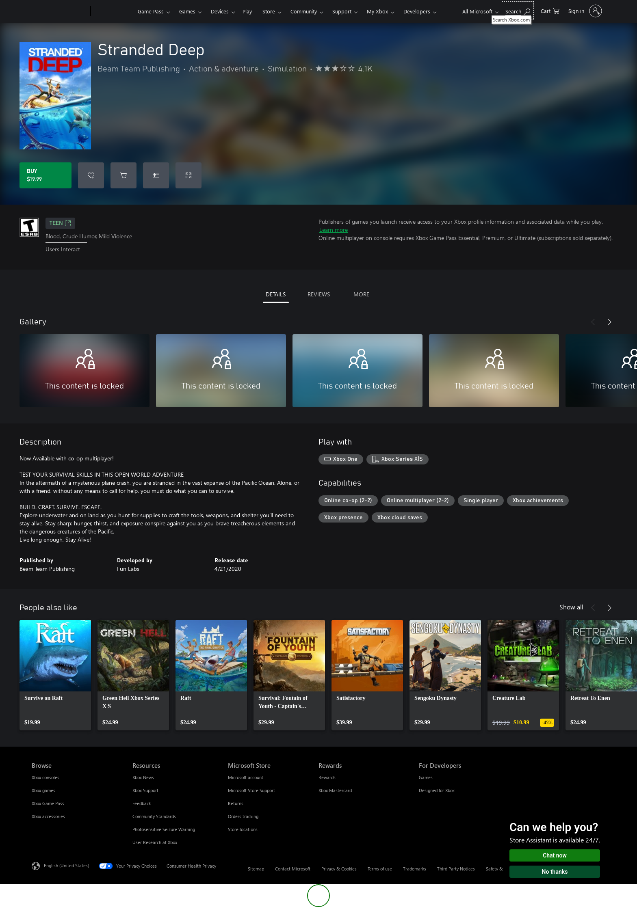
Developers (416, 11)
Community (303, 11)
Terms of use (380, 868)
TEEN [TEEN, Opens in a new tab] (60, 223)
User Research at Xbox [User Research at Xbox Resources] (154, 842)
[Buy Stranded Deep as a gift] (156, 175)
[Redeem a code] (189, 175)
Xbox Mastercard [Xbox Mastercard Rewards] (335, 790)
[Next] (609, 322)
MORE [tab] (361, 294)
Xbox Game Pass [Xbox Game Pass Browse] (48, 803)
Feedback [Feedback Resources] (141, 803)
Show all (571, 607)
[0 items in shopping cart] (550, 10)
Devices (220, 11)
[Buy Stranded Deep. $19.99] (46, 175)
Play (247, 11)
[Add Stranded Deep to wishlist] (91, 175)
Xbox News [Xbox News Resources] (143, 777)
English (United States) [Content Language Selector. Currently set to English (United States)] (66, 865)
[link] (55, 675)
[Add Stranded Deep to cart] (123, 175)
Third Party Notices (456, 868)
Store (268, 11)
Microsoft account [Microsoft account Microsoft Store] (245, 777)
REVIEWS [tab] (319, 294)
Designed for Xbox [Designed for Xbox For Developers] (437, 790)
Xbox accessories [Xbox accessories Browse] (48, 816)
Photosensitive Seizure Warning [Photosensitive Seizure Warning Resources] (163, 829)
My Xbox (377, 11)
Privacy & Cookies (339, 868)
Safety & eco (498, 868)
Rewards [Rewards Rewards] (327, 777)
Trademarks (414, 868)
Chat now (555, 855)
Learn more (333, 229)
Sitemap (256, 868)
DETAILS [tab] (276, 294)
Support (341, 11)
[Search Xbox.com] (518, 10)
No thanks (555, 871)
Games (187, 11)
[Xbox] (113, 11)
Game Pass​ (151, 11)
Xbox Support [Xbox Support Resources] (145, 790)
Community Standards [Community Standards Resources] (154, 816)
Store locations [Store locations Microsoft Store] (243, 829)
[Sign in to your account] (584, 11)
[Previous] (593, 322)
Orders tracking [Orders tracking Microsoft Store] (243, 816)
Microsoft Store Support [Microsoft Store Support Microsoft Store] (251, 790)
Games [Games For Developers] (426, 777)
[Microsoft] (59, 11)
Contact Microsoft (292, 868)
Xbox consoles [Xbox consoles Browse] (45, 777)
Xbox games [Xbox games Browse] (43, 790)
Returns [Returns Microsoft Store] (235, 803)
